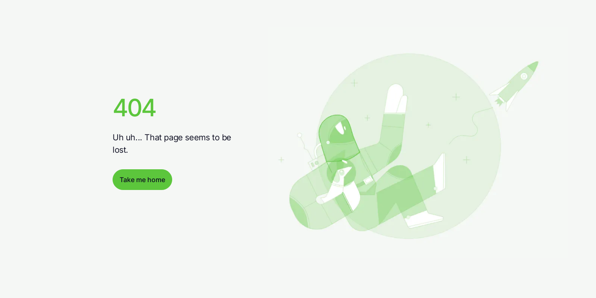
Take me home (142, 179)
